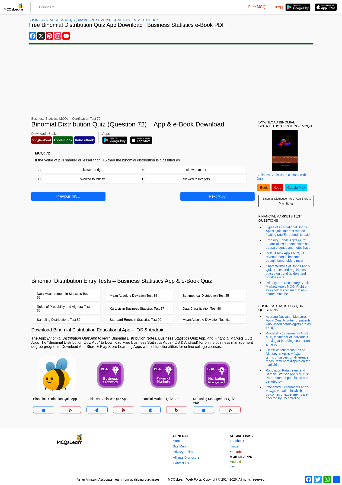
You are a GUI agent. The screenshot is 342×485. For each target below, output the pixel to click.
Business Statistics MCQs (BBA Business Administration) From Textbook (94, 20)
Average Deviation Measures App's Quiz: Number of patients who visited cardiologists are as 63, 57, (288, 322)
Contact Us (181, 463)
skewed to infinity (92, 179)
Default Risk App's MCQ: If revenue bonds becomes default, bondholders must (285, 256)
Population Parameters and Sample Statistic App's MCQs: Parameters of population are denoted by (287, 375)
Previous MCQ (68, 196)
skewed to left (196, 170)
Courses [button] (45, 7)
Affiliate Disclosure (186, 457)
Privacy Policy (183, 452)
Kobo (277, 187)
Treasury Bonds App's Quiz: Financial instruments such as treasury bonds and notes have (288, 243)
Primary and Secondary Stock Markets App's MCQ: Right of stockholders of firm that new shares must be (287, 288)
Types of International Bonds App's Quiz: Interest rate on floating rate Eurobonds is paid (288, 230)
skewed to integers (196, 179)
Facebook (237, 441)
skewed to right (92, 170)
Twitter (234, 446)
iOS (232, 467)
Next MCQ (217, 196)
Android (235, 461)
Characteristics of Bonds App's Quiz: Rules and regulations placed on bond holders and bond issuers (288, 271)
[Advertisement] (171, 80)
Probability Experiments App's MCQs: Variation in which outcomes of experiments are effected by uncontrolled (287, 392)
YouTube (236, 452)
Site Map (179, 446)
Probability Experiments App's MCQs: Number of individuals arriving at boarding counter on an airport (288, 338)
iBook (263, 187)
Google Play (296, 187)
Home (177, 441)
